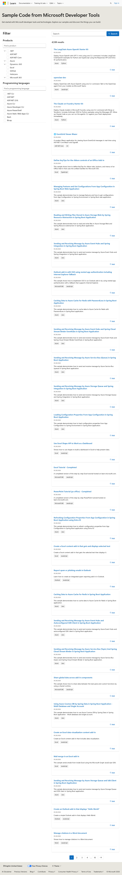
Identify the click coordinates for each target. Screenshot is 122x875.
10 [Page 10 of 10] (95, 857)
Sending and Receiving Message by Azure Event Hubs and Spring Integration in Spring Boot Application (82, 244)
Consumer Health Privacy (67, 871)
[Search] (79, 33)
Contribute (42, 871)
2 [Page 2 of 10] (76, 857)
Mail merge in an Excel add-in (66, 756)
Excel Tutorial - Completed (65, 467)
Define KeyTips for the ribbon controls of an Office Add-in (79, 160)
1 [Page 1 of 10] (71, 857)
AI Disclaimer (6, 871)
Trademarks (98, 871)
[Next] (100, 857)
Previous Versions (20, 871)
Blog (31, 871)
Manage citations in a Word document (70, 833)
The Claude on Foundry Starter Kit (68, 103)
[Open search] (110, 3)
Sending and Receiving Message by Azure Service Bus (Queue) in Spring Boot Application (85, 358)
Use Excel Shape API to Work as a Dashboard (73, 443)
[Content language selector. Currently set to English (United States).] (13, 866)
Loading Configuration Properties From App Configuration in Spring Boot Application (83, 415)
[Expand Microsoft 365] (5, 77)
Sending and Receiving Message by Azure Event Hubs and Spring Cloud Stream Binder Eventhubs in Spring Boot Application (85, 330)
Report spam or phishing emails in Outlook (72, 570)
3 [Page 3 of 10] (82, 857)
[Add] (112, 70)
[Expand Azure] (5, 61)
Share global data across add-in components (73, 677)
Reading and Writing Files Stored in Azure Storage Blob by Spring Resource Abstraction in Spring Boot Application (82, 216)
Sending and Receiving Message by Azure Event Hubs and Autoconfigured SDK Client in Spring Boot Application (79, 621)
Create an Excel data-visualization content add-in (75, 732)
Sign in (116, 3)
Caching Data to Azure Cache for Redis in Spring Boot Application (82, 594)
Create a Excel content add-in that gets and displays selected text (82, 546)
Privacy (51, 871)
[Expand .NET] (5, 51)
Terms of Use (86, 871)
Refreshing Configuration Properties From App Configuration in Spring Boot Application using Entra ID (84, 518)
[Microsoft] (4, 3)
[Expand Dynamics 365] (5, 64)
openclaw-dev (60, 77)
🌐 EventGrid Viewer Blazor (65, 134)
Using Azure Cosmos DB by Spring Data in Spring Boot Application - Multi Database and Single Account (83, 705)
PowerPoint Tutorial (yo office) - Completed (72, 491)
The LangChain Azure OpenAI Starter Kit (71, 49)
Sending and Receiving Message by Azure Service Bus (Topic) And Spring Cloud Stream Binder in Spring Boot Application (85, 650)
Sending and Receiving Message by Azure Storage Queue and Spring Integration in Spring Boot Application (83, 387)
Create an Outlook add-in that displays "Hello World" (76, 809)
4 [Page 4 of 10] (87, 857)
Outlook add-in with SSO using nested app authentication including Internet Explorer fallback (83, 273)
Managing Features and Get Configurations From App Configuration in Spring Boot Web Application (84, 187)
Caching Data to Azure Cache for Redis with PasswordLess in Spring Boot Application (85, 301)
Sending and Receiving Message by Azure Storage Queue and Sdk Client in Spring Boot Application (85, 781)
